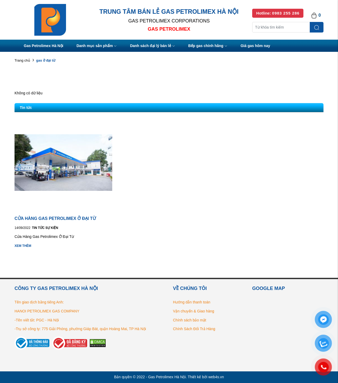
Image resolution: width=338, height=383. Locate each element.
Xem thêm (23, 246)
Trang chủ (22, 60)
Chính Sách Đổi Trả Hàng (194, 329)
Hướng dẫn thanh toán (191, 302)
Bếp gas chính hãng (207, 46)
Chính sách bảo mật (189, 320)
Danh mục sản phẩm (97, 46)
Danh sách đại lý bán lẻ (152, 46)
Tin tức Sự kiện (45, 228)
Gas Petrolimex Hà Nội (43, 46)
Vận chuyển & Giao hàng (193, 311)
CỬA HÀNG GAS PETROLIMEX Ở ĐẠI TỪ (55, 218)
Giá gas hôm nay (255, 46)
